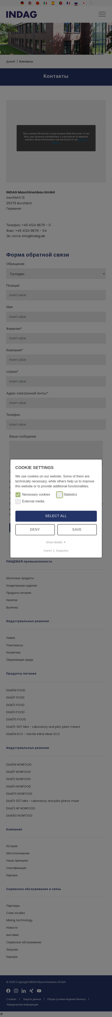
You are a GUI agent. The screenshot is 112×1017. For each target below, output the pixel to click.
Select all (56, 516)
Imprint (48, 550)
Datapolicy (62, 550)
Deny (35, 529)
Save (77, 529)
